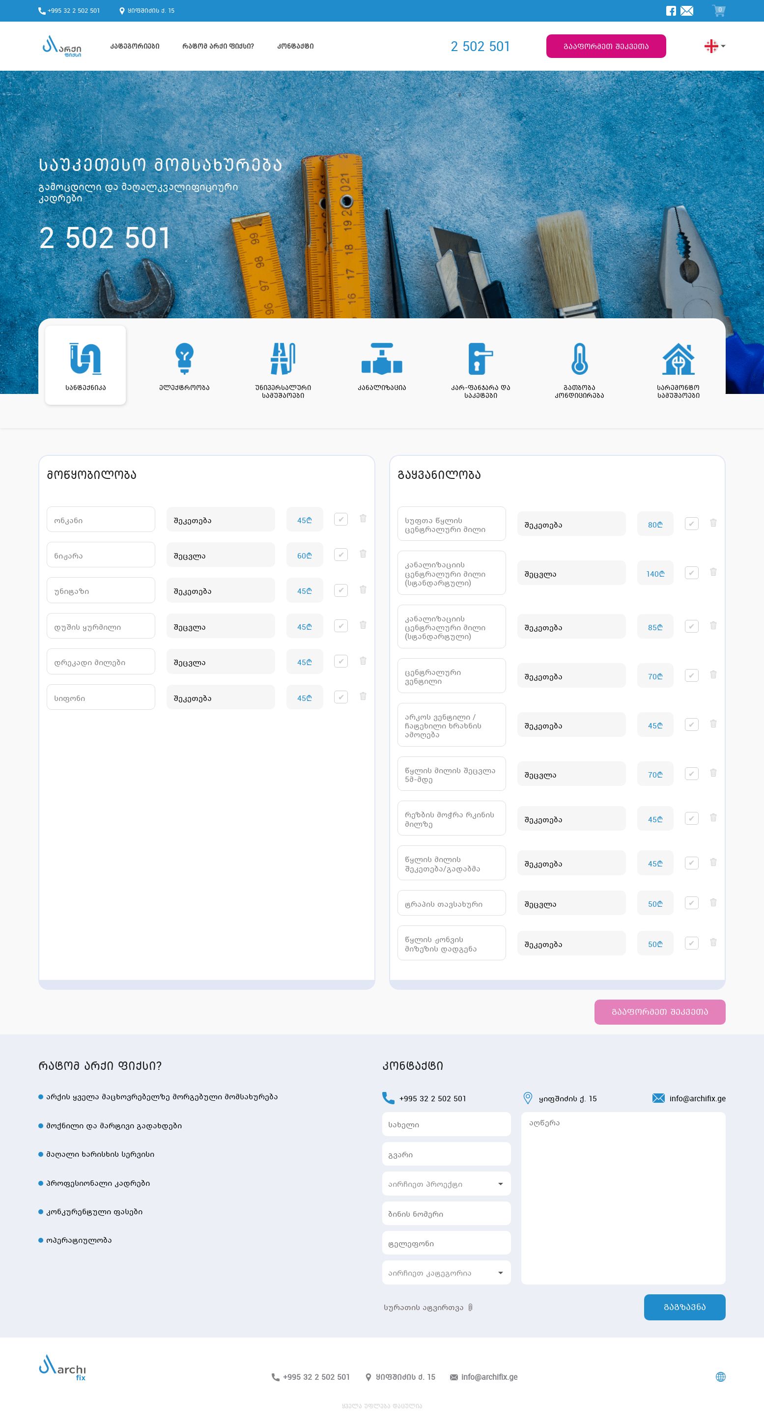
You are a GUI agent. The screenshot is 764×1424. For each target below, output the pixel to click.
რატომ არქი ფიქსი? (218, 46)
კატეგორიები (134, 46)
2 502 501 (480, 46)
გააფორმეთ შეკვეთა (606, 46)
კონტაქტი (295, 46)
